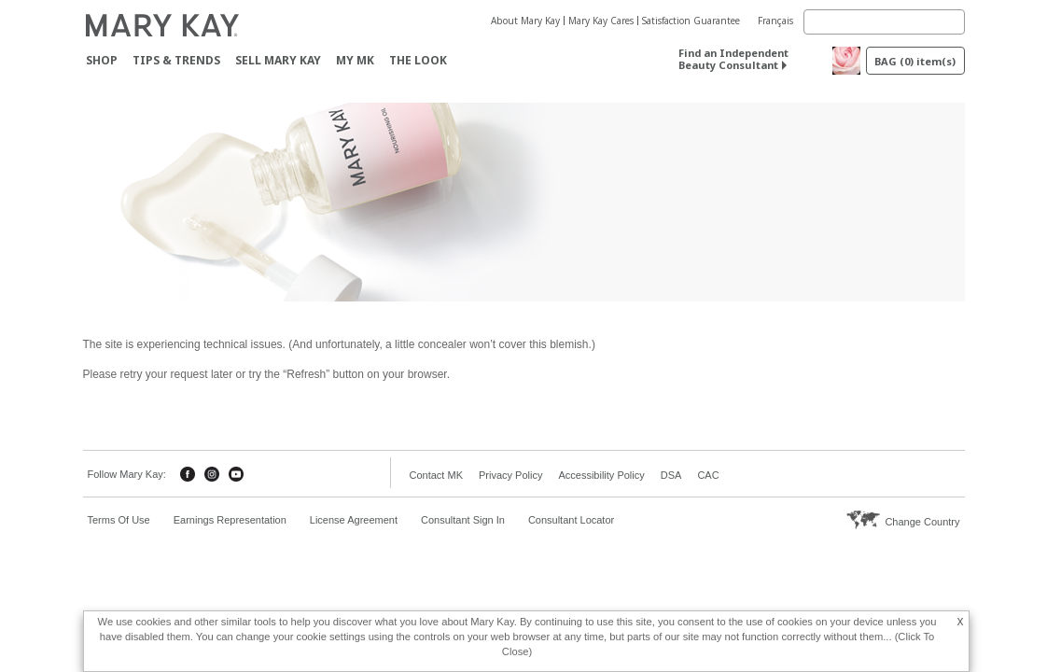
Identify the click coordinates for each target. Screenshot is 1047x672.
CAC (708, 475)
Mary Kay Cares (601, 20)
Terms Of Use (119, 519)
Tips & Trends (176, 60)
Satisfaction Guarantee (691, 20)
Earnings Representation (230, 519)
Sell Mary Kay (278, 60)
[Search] (884, 22)
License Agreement (354, 519)
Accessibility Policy (601, 475)
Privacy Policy (510, 475)
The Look (418, 60)
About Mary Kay (525, 20)
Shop (102, 60)
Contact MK (436, 475)
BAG (915, 61)
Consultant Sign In (463, 519)
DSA (671, 475)
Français (775, 20)
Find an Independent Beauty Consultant (733, 59)
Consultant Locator (571, 519)
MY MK (355, 60)
